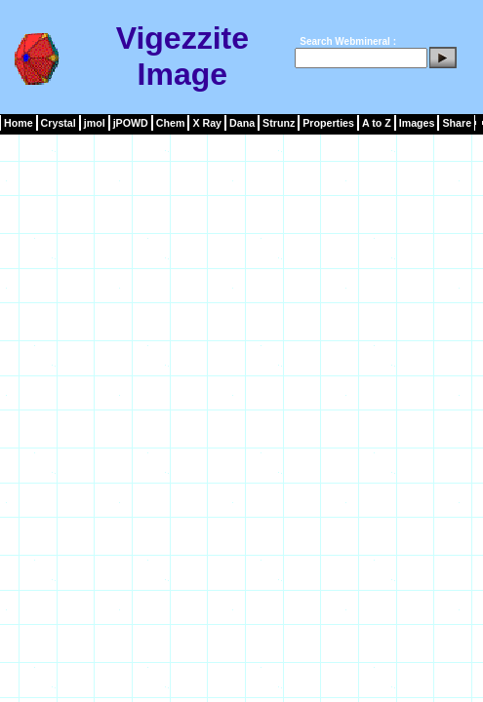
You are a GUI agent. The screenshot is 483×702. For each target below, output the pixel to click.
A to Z (376, 123)
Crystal (58, 123)
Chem (170, 123)
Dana (242, 123)
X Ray (206, 123)
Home (18, 123)
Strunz (278, 123)
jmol (94, 123)
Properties (328, 123)
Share (456, 123)
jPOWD (130, 123)
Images (417, 123)
